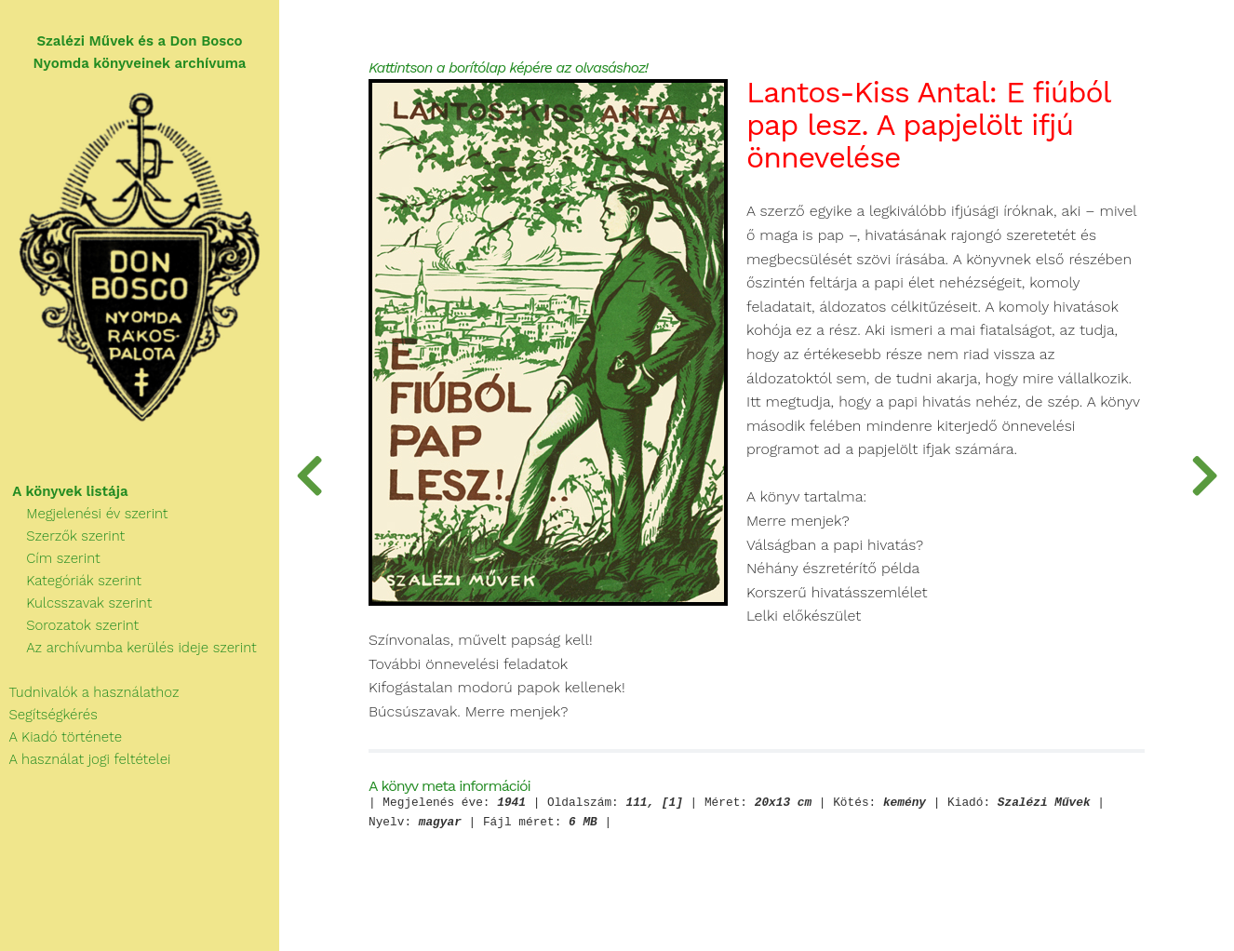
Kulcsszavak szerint (76, 603)
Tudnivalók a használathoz (89, 692)
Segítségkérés (49, 714)
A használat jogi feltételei (85, 759)
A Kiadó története (61, 737)
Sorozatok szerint (69, 625)
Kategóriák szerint (70, 580)
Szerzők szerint (62, 536)
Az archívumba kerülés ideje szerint (128, 647)
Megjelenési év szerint (84, 513)
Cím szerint (50, 558)
